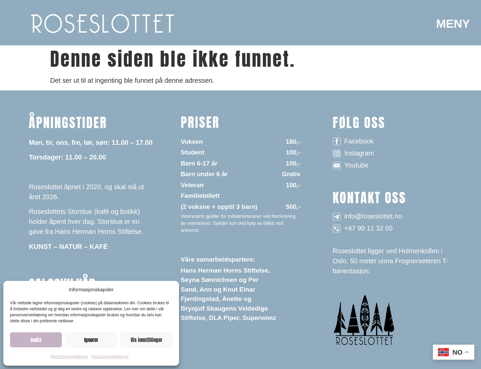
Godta (35, 340)
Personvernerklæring (69, 356)
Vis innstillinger (146, 340)
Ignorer (91, 340)
